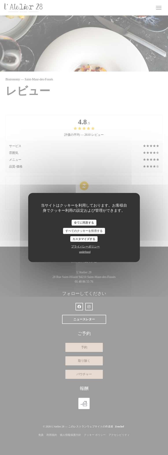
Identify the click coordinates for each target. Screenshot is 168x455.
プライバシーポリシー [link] (85, 246)
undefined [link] (84, 251)
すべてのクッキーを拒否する (84, 230)
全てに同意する (84, 222)
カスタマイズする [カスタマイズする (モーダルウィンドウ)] (83, 239)
